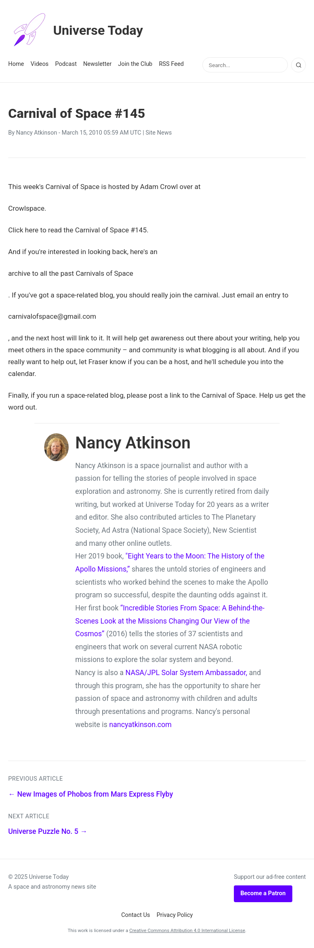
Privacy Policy (175, 915)
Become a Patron (263, 893)
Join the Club (135, 64)
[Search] (298, 65)
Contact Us (135, 915)
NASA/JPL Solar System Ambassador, (186, 673)
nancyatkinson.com (140, 725)
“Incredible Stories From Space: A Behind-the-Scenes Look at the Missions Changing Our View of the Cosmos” (170, 621)
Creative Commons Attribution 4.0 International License (187, 930)
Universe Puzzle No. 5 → (47, 831)
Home (16, 64)
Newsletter (97, 64)
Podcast (66, 64)
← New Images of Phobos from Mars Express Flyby (90, 794)
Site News (159, 132)
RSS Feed (171, 64)
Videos (40, 64)
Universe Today (75, 30)
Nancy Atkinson (36, 132)
